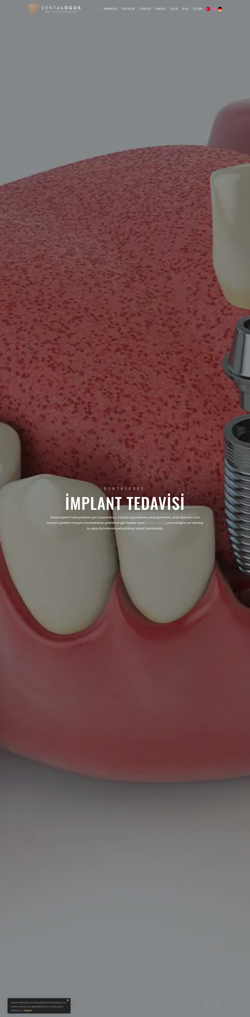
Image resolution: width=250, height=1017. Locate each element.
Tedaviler (145, 8)
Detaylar (28, 1010)
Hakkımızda (110, 8)
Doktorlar (128, 8)
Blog (186, 8)
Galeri (174, 8)
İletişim (197, 8)
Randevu (160, 8)
